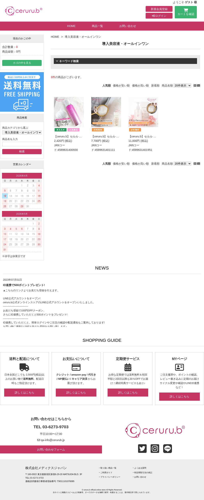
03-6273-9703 (55, 426)
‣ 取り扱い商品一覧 (107, 468)
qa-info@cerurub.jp (53, 440)
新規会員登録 (159, 9)
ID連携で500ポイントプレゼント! (24, 285)
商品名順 (167, 85)
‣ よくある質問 (139, 468)
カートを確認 (186, 13)
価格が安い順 (121, 85)
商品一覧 (97, 26)
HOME (71, 26)
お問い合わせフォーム (51, 449)
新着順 (155, 85)
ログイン (159, 15)
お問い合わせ (127, 26)
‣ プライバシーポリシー (109, 477)
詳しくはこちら (24, 392)
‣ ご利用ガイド (105, 472)
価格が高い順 (140, 85)
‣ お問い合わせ (139, 477)
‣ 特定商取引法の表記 (142, 472)
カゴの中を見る (22, 63)
